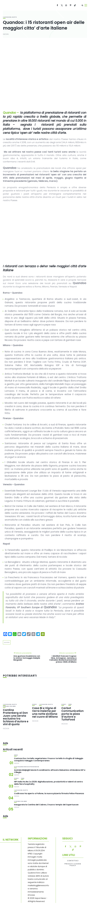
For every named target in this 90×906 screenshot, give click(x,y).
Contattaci (73, 861)
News (16, 755)
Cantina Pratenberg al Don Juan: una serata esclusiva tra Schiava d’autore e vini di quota (15, 717)
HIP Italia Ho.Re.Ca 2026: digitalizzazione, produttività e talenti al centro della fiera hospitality (48, 782)
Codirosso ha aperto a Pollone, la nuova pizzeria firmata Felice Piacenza (49, 793)
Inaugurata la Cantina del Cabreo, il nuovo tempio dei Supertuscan (46, 804)
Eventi (34, 704)
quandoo (6, 642)
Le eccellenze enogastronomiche (26, 766)
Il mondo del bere (9, 706)
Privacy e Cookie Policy (73, 864)
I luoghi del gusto (10, 17)
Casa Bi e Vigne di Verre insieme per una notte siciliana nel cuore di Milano (45, 712)
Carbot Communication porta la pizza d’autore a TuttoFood (72, 713)
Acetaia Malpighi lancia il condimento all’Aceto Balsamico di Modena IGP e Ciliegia (49, 771)
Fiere (70, 704)
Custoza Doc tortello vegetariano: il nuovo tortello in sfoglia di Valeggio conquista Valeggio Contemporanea (48, 759)
